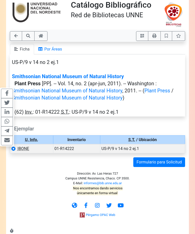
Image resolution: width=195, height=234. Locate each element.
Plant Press (157, 91)
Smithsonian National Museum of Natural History (68, 76)
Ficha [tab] (22, 49)
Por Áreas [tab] (50, 49)
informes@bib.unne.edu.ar (103, 183)
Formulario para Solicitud (159, 162)
